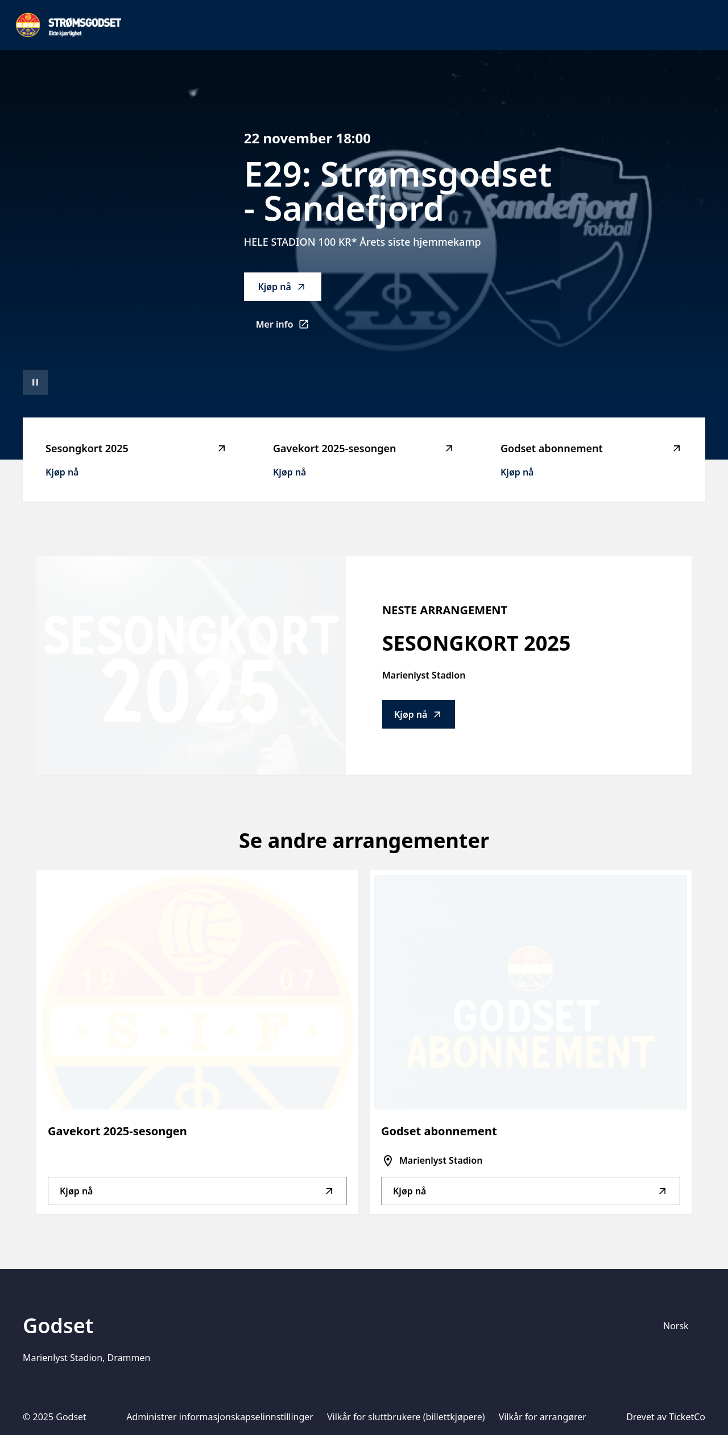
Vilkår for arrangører (542, 1417)
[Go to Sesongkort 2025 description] (191, 665)
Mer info (288, 327)
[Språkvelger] (680, 1325)
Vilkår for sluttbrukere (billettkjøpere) (406, 1417)
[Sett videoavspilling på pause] (35, 382)
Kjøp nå (282, 286)
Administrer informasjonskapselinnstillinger (219, 1417)
